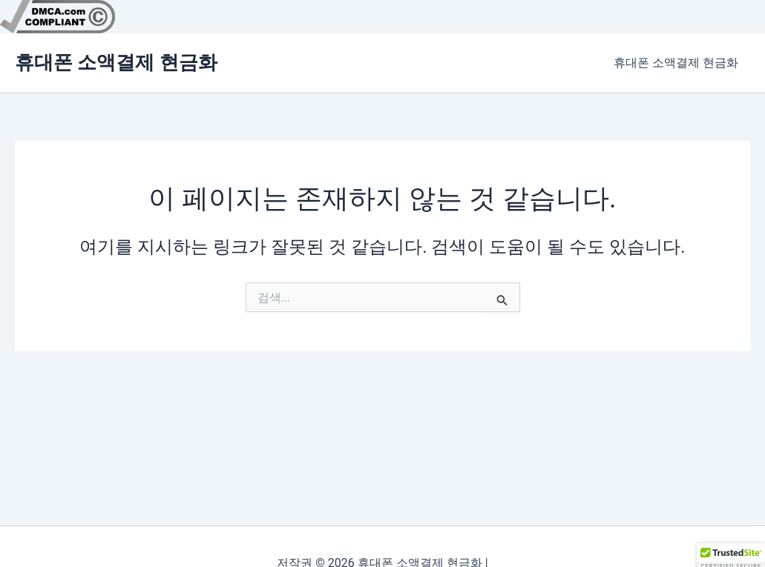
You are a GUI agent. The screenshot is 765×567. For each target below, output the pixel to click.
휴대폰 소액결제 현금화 (116, 62)
